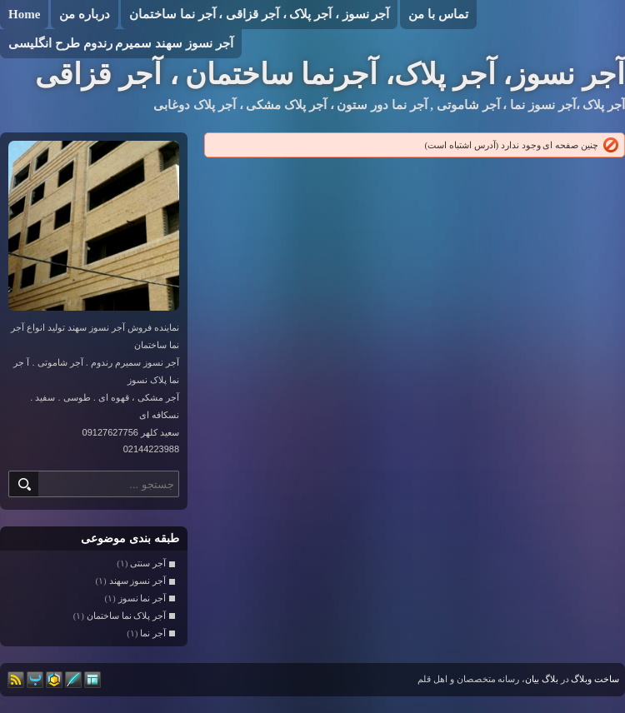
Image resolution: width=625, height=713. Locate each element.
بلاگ (550, 679)
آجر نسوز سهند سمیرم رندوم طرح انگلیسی (120, 43)
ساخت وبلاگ (595, 679)
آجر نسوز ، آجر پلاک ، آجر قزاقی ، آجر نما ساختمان (259, 14)
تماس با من (438, 14)
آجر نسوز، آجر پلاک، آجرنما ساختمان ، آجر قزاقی (330, 74)
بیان (532, 679)
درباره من (84, 14)
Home (24, 14)
